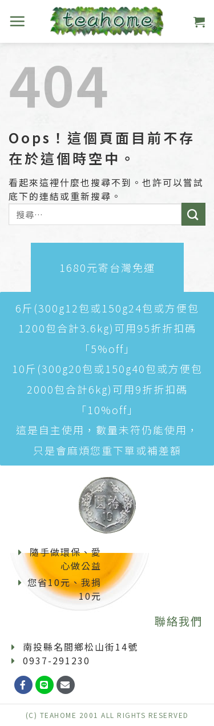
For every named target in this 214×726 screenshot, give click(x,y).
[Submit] (193, 214)
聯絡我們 (179, 621)
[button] (107, 267)
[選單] (18, 21)
